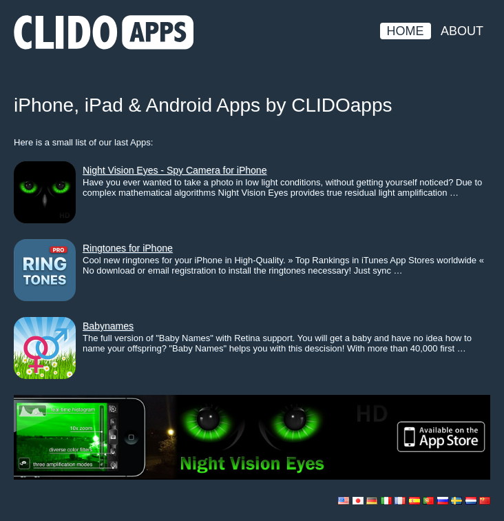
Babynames (108, 325)
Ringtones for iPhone (128, 248)
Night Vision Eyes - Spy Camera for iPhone (174, 170)
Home (405, 31)
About (462, 31)
